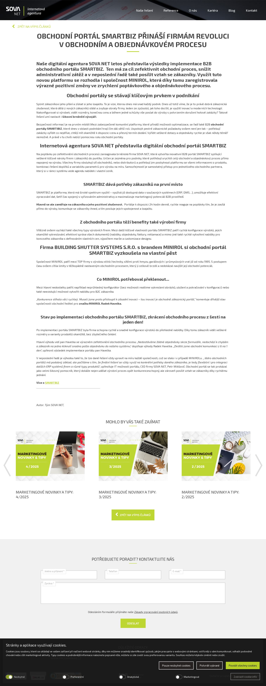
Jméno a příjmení (54, 571)
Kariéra (212, 10)
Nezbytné (19, 676)
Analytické (133, 676)
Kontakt (251, 10)
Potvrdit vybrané (209, 665)
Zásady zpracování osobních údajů (156, 612)
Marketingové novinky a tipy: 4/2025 (44, 494)
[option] (50, 465)
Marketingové (191, 676)
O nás (193, 10)
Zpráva (49, 583)
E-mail (177, 571)
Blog (231, 10)
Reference (170, 10)
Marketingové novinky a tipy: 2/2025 (210, 494)
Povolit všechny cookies (243, 665)
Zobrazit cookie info (245, 676)
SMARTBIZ (52, 382)
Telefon (113, 571)
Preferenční (77, 676)
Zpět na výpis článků (34, 26)
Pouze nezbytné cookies (176, 665)
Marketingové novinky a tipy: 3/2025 (127, 494)
